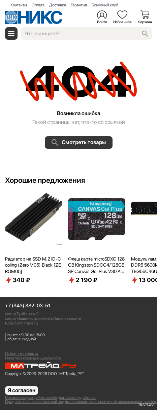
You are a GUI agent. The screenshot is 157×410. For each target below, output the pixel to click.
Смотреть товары (79, 142)
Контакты (18, 5)
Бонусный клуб (105, 5)
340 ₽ (17, 280)
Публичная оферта (21, 353)
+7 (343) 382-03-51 (28, 305)
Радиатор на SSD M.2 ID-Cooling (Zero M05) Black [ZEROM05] (33, 265)
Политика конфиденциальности (33, 358)
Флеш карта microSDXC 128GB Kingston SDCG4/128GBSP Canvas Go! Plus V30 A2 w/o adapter (96, 265)
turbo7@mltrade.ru (21, 323)
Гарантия (79, 5)
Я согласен (21, 390)
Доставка (57, 5)
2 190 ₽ (82, 280)
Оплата (38, 5)
